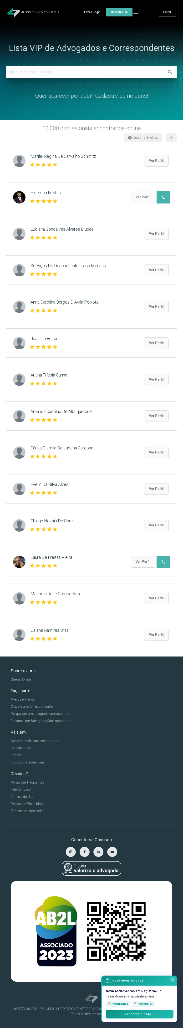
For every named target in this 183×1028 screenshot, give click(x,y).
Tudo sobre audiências (28, 762)
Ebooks (16, 755)
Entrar (167, 12)
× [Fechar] (173, 980)
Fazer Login (92, 12)
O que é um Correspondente (32, 706)
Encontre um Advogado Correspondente (41, 721)
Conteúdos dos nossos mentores (35, 741)
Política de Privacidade (28, 804)
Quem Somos (21, 679)
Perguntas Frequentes (27, 782)
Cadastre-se (119, 12)
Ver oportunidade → (139, 1014)
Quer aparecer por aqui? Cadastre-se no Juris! (91, 95)
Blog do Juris (20, 748)
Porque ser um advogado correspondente (42, 714)
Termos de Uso (22, 797)
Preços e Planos (23, 699)
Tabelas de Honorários (27, 811)
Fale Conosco (21, 789)
